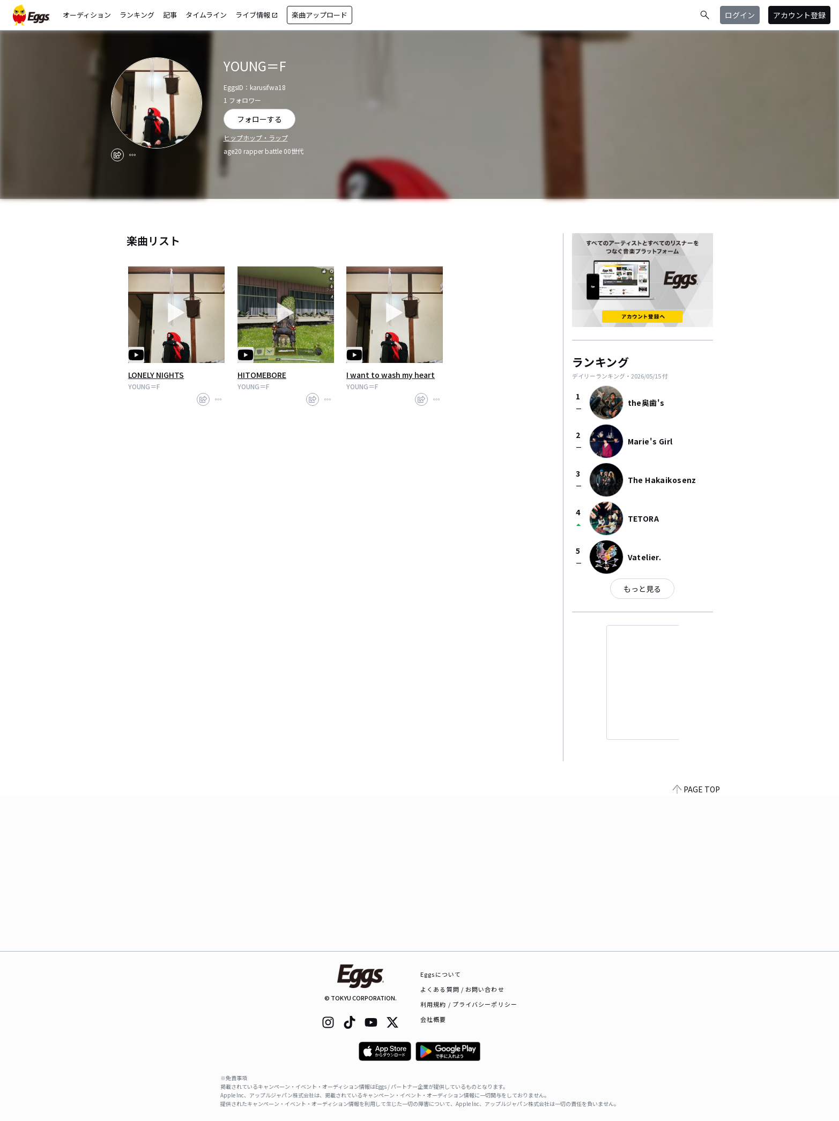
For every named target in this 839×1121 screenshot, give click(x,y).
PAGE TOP (696, 944)
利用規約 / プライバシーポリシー (468, 1004)
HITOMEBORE (261, 374)
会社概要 (433, 1019)
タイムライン (206, 15)
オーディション (87, 15)
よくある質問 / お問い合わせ (462, 989)
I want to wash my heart (390, 374)
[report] (132, 155)
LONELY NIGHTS (156, 374)
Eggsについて (440, 974)
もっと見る (642, 588)
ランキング (137, 15)
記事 (170, 15)
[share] (117, 155)
